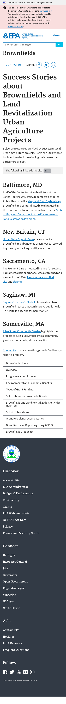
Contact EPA (11, 630)
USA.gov (8, 601)
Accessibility (11, 480)
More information (15, 26)
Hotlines (8, 636)
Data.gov (9, 555)
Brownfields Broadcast (19, 431)
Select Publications (17, 412)
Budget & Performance (18, 493)
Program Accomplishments (22, 376)
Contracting (11, 500)
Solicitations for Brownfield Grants (26, 396)
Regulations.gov (14, 588)
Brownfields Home (17, 363)
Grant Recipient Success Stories (25, 418)
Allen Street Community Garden (22, 331)
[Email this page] (53, 65)
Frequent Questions (16, 650)
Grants (7, 507)
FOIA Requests (12, 643)
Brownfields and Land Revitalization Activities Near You (33, 404)
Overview (11, 370)
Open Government (15, 581)
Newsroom (10, 575)
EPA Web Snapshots (16, 513)
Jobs (6, 568)
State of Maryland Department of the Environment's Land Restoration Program (33, 214)
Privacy (8, 526)
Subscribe (9, 595)
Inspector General (15, 561)
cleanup (17, 281)
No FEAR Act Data (14, 520)
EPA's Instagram (32, 672)
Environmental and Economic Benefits (29, 383)
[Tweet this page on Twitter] (46, 65)
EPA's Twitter (12, 672)
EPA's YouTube (18, 672)
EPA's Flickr (25, 672)
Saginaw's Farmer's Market (19, 302)
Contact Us (13, 65)
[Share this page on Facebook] (39, 65)
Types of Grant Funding (19, 389)
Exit (47, 170)
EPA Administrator (15, 487)
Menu (56, 35)
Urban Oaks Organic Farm (18, 239)
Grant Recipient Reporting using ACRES (29, 425)
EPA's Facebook (5, 672)
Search (59, 44)
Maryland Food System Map (44, 201)
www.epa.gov (46, 11)
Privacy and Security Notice (21, 533)
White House (11, 608)
